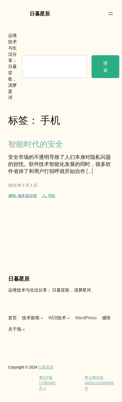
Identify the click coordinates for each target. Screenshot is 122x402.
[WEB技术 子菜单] (68, 318)
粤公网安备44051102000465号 (99, 382)
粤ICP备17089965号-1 (47, 382)
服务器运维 (27, 196)
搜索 (105, 66)
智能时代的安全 (35, 144)
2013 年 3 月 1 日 (22, 185)
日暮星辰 (40, 13)
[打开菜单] (110, 13)
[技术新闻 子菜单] (41, 318)
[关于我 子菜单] (23, 329)
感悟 (12, 196)
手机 (51, 196)
